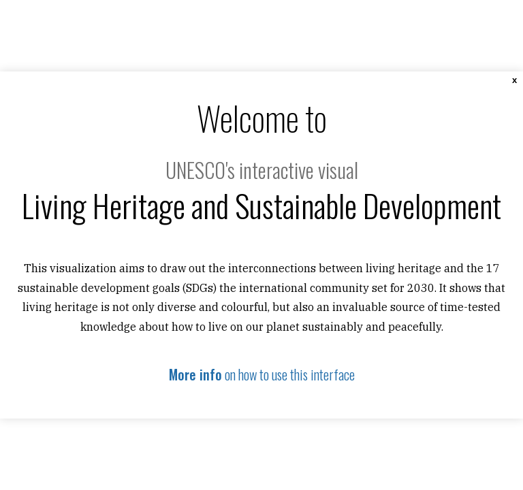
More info (195, 374)
